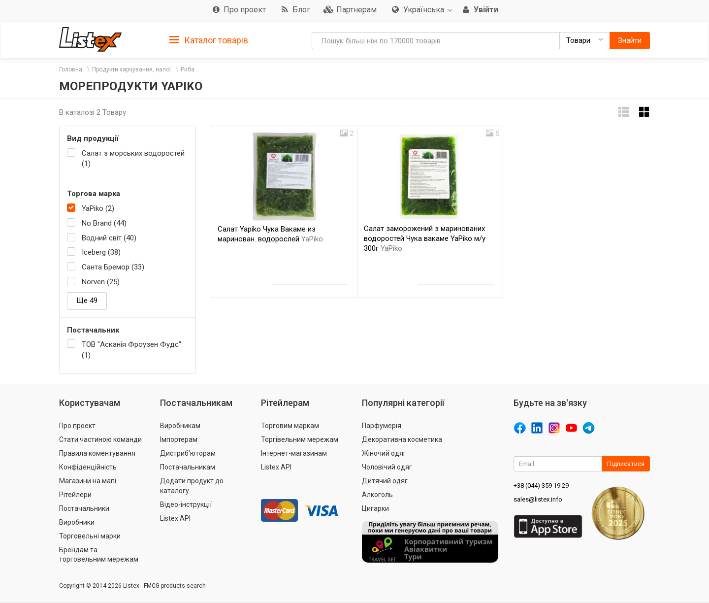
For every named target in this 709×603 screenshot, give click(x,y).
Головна (70, 69)
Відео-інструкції (186, 504)
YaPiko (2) (98, 208)
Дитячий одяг (385, 481)
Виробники (77, 522)
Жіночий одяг (384, 453)
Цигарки (375, 508)
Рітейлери (75, 495)
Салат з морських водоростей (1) (133, 158)
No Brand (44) (104, 223)
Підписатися (626, 464)
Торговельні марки (90, 536)
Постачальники (84, 508)
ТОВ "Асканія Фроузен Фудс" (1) (131, 349)
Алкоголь (377, 495)
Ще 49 (86, 300)
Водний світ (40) (109, 238)
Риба (187, 69)
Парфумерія (381, 426)
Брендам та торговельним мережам (98, 555)
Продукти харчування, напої (131, 69)
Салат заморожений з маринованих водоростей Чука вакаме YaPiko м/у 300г (424, 238)
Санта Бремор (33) (113, 267)
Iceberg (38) (101, 252)
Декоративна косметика (402, 439)
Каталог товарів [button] (208, 40)
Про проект (77, 426)
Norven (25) (101, 281)
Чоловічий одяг (387, 467)
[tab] (209, 39)
